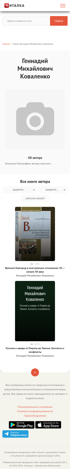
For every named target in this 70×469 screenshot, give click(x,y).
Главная (6, 43)
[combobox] (19, 189)
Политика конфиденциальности (35, 411)
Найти (59, 21)
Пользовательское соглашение (35, 406)
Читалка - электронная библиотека (42, 465)
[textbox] (19, 189)
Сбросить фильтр (35, 198)
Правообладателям (35, 415)
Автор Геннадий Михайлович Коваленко (33, 43)
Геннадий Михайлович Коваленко (35, 275)
